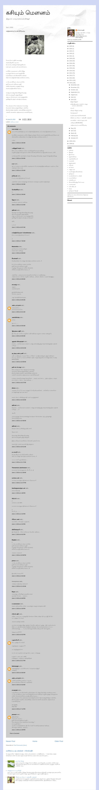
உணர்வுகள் (72, 184)
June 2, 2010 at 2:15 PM (18, 514)
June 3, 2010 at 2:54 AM (18, 576)
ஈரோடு (71, 165)
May (72, 128)
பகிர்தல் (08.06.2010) (76, 122)
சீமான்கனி (15, 258)
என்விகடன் (72, 180)
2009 (71, 141)
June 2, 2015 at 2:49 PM (18, 730)
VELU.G (14, 498)
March (73, 133)
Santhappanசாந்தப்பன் (18, 488)
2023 (71, 51)
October (73, 90)
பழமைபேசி (15, 640)
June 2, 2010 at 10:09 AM (19, 361)
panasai (14, 714)
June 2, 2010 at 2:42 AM (18, 184)
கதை (70, 188)
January (73, 138)
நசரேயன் (14, 176)
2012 (71, 78)
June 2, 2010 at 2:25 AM (18, 170)
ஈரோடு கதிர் (15, 614)
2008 (71, 143)
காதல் (17, 122)
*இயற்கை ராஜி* (16, 331)
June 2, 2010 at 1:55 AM (18, 143)
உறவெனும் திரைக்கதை (75, 171)
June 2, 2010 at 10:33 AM (19, 400)
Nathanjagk (15, 666)
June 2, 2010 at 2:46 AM (18, 194)
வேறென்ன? (74, 113)
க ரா (13, 164)
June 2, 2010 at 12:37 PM (19, 482)
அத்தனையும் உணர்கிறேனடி (78, 125)
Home (35, 741)
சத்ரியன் (14, 210)
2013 (71, 75)
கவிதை (12, 122)
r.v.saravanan (16, 604)
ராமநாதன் (15, 690)
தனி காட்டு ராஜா (16, 367)
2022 (71, 53)
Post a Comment (14, 733)
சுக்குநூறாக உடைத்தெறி (14, 770)
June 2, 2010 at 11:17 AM (19, 462)
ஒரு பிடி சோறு (19, 761)
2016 (71, 68)
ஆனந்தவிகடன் (73, 159)
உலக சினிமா (72, 178)
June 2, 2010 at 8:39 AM (18, 279)
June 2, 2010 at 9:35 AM (18, 325)
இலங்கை (71, 154)
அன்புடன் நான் (16, 305)
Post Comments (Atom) (20, 745)
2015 (71, 70)
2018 (71, 63)
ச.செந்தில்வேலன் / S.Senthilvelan (21, 232)
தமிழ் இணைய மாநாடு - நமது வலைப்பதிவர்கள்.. (78, 104)
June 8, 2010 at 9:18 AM (18, 684)
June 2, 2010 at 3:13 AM (18, 204)
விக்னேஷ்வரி (16, 529)
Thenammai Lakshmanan (19, 467)
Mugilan (14, 540)
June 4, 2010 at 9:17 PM (18, 660)
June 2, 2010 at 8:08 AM (18, 253)
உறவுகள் (71, 161)
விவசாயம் (70, 196)
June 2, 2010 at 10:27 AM (19, 382)
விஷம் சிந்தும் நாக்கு (76, 110)
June (72, 99)
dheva (13, 388)
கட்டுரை (71, 167)
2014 (71, 73)
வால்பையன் (15, 478)
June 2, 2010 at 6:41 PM (18, 534)
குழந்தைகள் (72, 163)
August (73, 94)
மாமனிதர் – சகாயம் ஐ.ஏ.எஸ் (78, 120)
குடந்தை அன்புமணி (17, 353)
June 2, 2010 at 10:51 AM (19, 446)
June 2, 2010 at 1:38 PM (18, 493)
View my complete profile (74, 39)
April (72, 130)
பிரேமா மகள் (15, 519)
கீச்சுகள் (71, 152)
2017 (71, 65)
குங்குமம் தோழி (73, 191)
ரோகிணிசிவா (16, 189)
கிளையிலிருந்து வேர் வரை (76, 182)
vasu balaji (15, 129)
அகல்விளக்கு (15, 317)
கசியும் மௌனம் (28, 12)
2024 (71, 48)
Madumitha (15, 246)
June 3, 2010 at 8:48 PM (18, 598)
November (74, 87)
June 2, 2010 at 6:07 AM (18, 227)
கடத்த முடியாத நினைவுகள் (78, 115)
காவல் (72, 108)
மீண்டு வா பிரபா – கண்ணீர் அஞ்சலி (25, 777)
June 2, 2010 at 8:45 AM (18, 300)
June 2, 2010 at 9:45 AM (18, 336)
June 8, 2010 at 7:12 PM (18, 709)
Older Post (59, 741)
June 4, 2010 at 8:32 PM (18, 634)
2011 (71, 80)
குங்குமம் (71, 173)
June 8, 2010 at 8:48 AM (18, 672)
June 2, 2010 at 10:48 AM (19, 420)
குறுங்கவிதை (72, 156)
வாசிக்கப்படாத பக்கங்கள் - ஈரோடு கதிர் (19, 751)
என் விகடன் (72, 186)
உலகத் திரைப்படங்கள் (75, 176)
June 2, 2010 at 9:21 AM (18, 312)
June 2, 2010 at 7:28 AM (18, 241)
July (72, 97)
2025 (71, 46)
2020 (71, 58)
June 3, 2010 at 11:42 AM (19, 586)
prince (14, 560)
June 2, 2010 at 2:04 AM (18, 158)
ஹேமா (14, 200)
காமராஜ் (14, 284)
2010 (71, 82)
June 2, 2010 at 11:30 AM (19, 472)
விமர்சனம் (80, 194)
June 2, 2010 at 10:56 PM (19, 555)
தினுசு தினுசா (74, 101)
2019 (71, 61)
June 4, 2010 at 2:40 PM (18, 608)
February (73, 135)
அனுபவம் (72, 169)
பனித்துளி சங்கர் (16, 148)
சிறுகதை (85, 194)
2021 (71, 56)
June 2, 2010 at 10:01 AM (19, 348)
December (74, 85)
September (74, 92)
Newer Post (10, 741)
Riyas (13, 591)
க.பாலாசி (14, 452)
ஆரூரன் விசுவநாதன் (18, 341)
